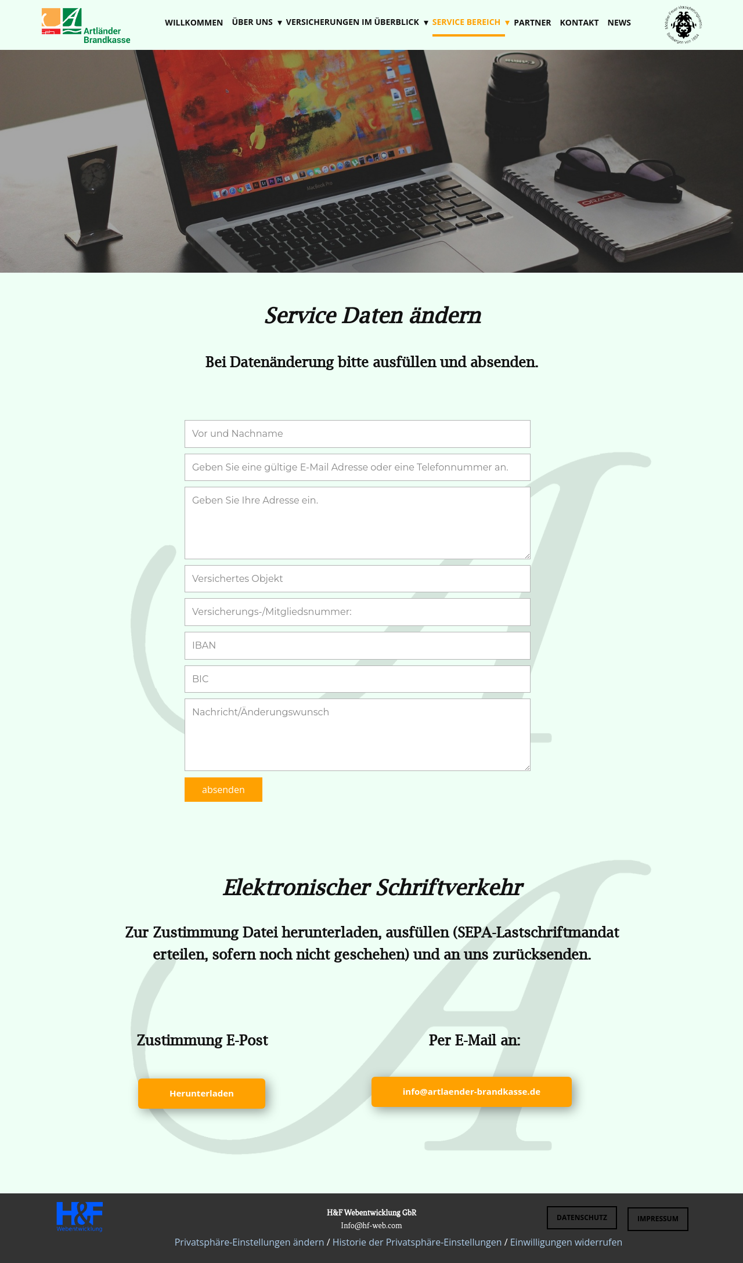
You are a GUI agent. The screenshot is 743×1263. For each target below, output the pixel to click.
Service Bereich (466, 21)
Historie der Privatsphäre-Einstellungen (417, 1242)
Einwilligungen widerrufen (566, 1242)
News (619, 22)
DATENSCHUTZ (582, 1217)
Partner (532, 22)
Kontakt (579, 22)
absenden (223, 789)
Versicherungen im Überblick (352, 21)
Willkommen (194, 22)
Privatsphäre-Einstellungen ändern (249, 1242)
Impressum (658, 1219)
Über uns (252, 21)
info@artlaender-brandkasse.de (471, 1091)
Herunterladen (201, 1093)
